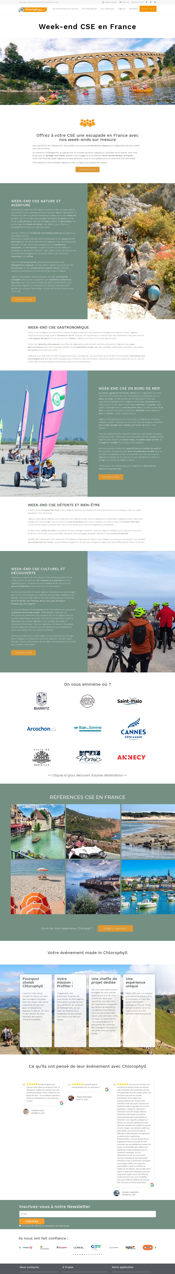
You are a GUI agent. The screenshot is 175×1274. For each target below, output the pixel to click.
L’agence (121, 9)
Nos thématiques (89, 9)
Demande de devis (87, 169)
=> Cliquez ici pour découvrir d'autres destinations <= (87, 775)
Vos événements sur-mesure (65, 9)
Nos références (107, 9)
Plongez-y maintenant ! (115, 928)
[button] (20, 1247)
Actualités (133, 9)
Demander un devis (23, 299)
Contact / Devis (148, 9)
